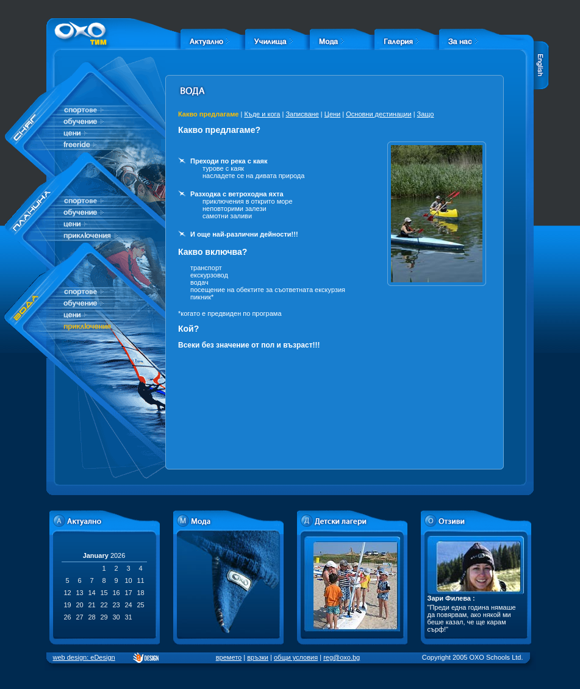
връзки (257, 657)
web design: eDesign (84, 657)
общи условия (296, 657)
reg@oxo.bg (341, 657)
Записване (301, 114)
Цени (332, 114)
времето (229, 657)
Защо (425, 114)
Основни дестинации (378, 114)
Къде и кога (262, 114)
